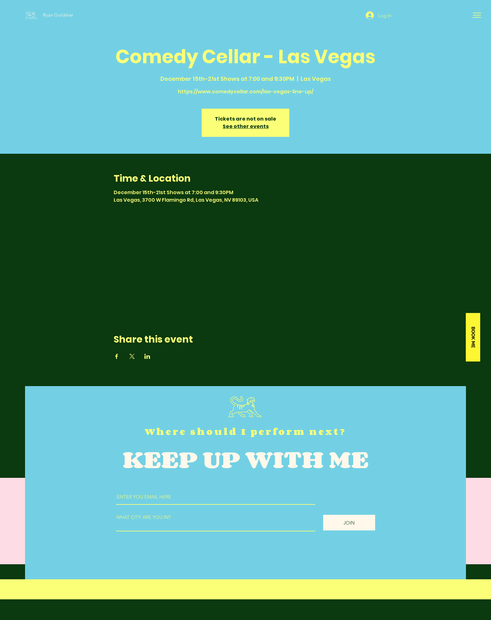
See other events (246, 126)
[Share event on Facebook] (117, 356)
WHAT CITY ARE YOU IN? (143, 517)
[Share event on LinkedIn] (147, 356)
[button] (477, 15)
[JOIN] (349, 522)
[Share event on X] (132, 356)
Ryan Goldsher (58, 15)
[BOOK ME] (473, 337)
